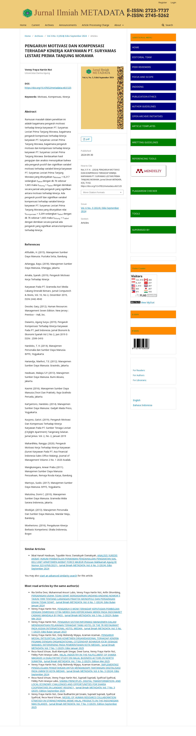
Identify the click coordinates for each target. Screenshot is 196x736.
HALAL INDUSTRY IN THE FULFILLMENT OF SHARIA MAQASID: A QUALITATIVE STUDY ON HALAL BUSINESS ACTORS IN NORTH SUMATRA (73, 658)
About (118, 25)
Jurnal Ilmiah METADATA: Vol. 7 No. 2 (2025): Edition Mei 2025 (77, 661)
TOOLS (136, 213)
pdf (87, 139)
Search (169, 25)
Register (163, 2)
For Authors (138, 375)
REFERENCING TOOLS (144, 158)
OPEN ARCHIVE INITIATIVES (147, 116)
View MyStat (147, 302)
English (136, 400)
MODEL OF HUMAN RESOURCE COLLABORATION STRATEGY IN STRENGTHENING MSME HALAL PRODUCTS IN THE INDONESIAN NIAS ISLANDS (74, 700)
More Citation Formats (94, 192)
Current (36, 25)
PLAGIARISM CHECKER (144, 190)
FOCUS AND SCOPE (142, 76)
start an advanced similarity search (58, 575)
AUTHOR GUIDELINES (144, 106)
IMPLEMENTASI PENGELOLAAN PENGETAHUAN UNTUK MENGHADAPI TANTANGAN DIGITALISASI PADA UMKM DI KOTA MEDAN (75, 668)
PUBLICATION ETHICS (144, 96)
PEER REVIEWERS (141, 67)
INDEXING (137, 86)
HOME (135, 47)
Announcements (68, 25)
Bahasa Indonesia (142, 405)
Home (23, 25)
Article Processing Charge (95, 25)
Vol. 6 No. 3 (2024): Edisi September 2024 (67, 35)
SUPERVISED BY (140, 229)
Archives (49, 25)
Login (173, 2)
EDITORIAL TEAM (142, 57)
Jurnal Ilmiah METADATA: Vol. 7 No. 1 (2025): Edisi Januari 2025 (73, 646)
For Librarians (139, 380)
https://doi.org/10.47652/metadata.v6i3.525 (48, 87)
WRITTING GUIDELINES (145, 142)
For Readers (139, 370)
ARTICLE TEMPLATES (143, 126)
